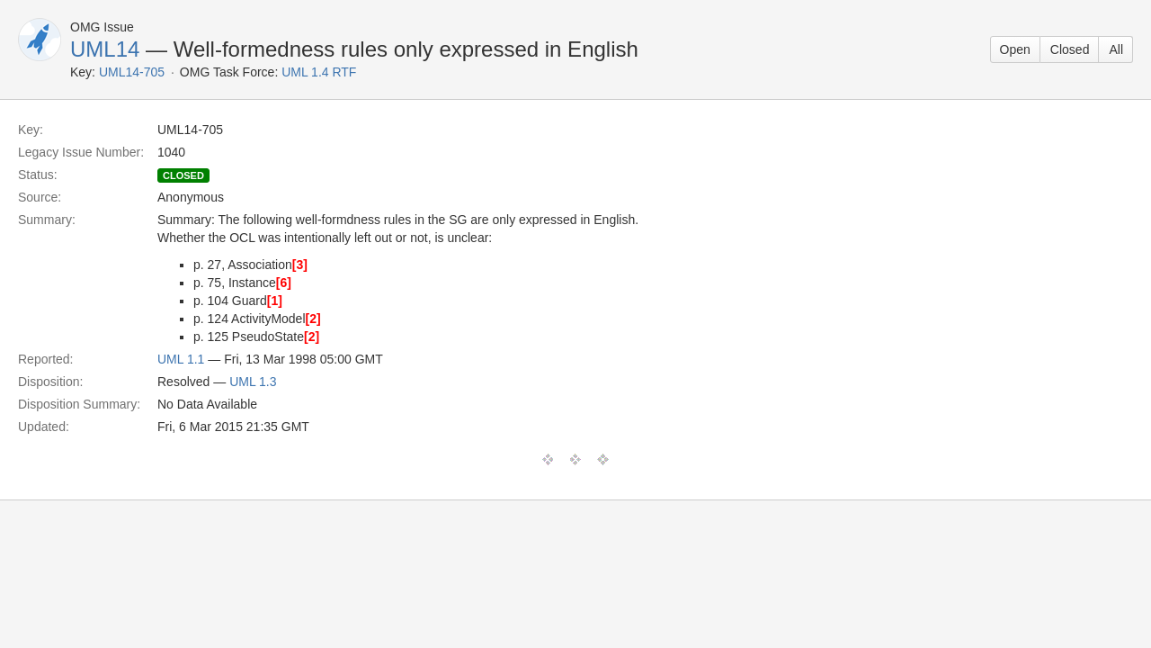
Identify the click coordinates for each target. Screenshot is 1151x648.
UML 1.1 (180, 359)
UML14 (104, 49)
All (1116, 49)
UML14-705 (132, 72)
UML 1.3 (252, 381)
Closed (1070, 49)
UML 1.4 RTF (318, 72)
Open (1015, 49)
